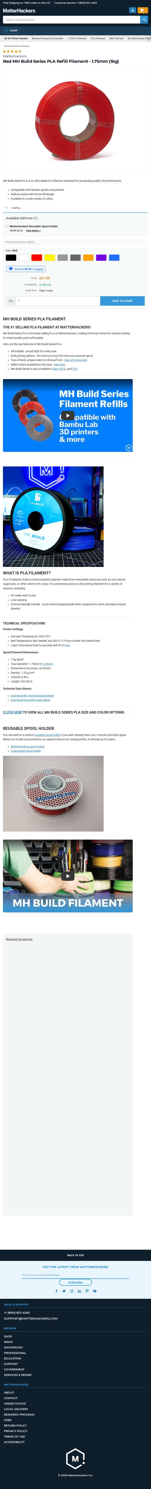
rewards (39, 269)
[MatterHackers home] (75, 1459)
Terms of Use (14, 1436)
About (9, 1392)
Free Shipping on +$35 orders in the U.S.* (27, 2)
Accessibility (14, 1442)
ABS (55, 368)
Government (14, 1369)
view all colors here (75, 360)
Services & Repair (17, 1375)
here (67, 645)
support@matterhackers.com (30, 1318)
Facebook (56, 1291)
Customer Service (65, 2)
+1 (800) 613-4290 (86, 2)
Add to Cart (122, 301)
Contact (10, 1398)
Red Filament (116, 38)
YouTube (94, 1291)
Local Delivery (16, 1409)
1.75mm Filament (77, 38)
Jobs (8, 1420)
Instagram (71, 1291)
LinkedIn (79, 1291)
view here (59, 364)
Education (12, 1358)
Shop (8, 1336)
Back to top (75, 1255)
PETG (62, 368)
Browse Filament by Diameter (47, 38)
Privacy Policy (15, 1431)
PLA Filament (98, 38)
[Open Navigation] (11, 30)
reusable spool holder (47, 735)
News (8, 1342)
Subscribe (75, 1282)
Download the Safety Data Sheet (30, 700)
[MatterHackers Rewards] (11, 269)
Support (11, 1364)
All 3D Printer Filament (16, 38)
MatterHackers (15, 56)
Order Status (15, 1403)
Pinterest (87, 1291)
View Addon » (33, 230)
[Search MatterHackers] (144, 20)
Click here (12, 712)
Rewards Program (19, 1414)
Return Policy (15, 1425)
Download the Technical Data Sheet (32, 695)
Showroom (13, 1347)
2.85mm (48, 663)
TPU (74, 368)
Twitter (64, 1291)
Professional (15, 1353)
